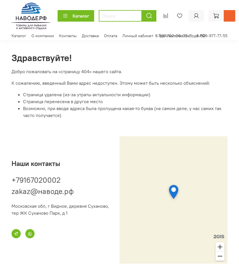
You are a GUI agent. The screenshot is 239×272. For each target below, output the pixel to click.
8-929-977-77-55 (211, 35)
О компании (42, 35)
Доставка (90, 35)
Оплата (110, 35)
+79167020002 (36, 180)
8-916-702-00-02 (171, 35)
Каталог (75, 16)
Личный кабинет (137, 35)
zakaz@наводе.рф (43, 191)
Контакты (68, 35)
